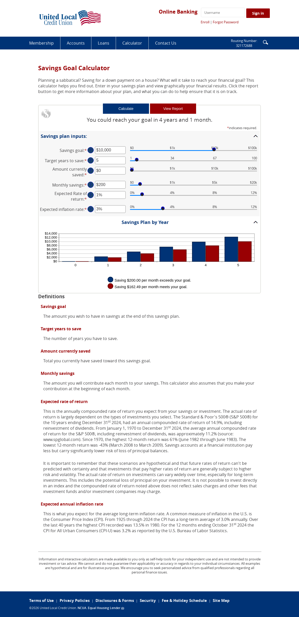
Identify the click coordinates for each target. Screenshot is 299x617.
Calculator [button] (132, 43)
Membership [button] (41, 43)
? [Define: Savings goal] (90, 150)
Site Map (221, 600)
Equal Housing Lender (106, 608)
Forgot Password (226, 22)
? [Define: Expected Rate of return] (90, 194)
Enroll (205, 22)
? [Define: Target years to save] (90, 160)
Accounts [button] (76, 43)
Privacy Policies (75, 600)
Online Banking (178, 11)
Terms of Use (41, 600)
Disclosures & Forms (114, 600)
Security (148, 600)
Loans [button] (103, 43)
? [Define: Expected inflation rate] (90, 209)
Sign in (258, 13)
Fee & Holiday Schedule (184, 600)
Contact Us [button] (165, 43)
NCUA (82, 608)
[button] (265, 41)
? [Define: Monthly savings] (90, 184)
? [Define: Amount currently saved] (90, 170)
